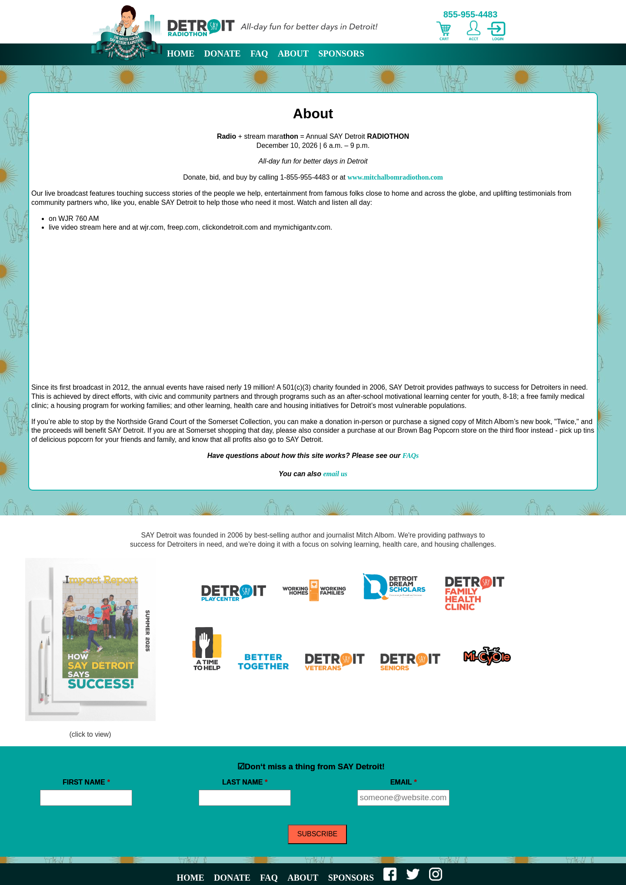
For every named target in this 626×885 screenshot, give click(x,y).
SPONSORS (341, 53)
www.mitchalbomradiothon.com (395, 177)
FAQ (259, 53)
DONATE (222, 53)
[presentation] (549, 793)
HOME (180, 53)
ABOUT (293, 53)
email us (335, 474)
